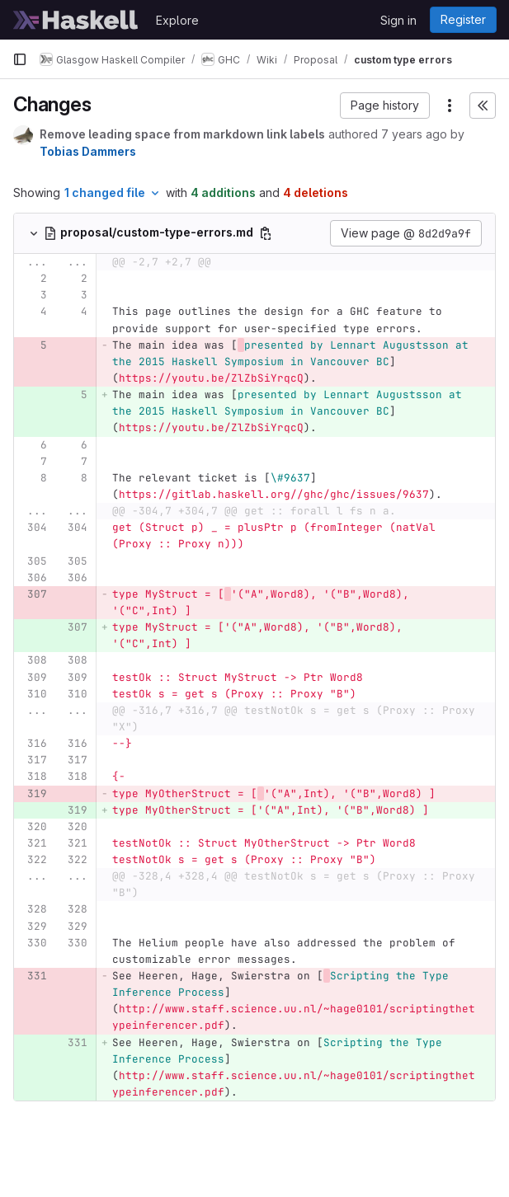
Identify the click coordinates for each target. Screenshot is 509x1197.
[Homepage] (76, 20)
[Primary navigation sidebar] (20, 59)
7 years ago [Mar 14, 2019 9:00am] (414, 134)
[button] (385, 105)
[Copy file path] (266, 233)
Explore (177, 20)
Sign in (398, 20)
